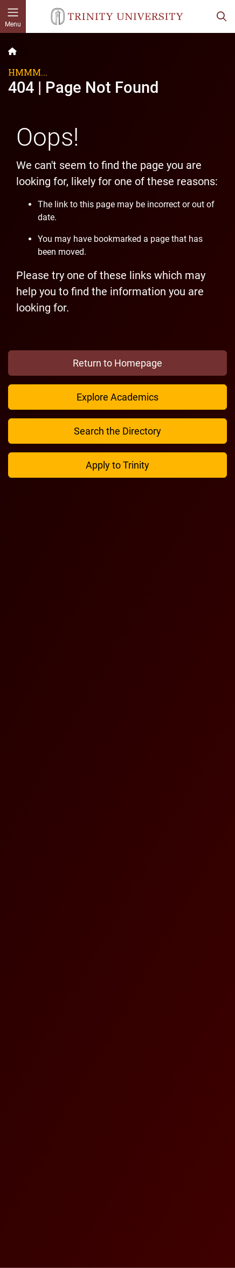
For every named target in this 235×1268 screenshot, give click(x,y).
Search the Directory (117, 431)
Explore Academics (117, 397)
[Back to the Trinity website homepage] (12, 51)
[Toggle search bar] (221, 16)
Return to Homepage (117, 363)
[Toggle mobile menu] (13, 16)
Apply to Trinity (117, 465)
